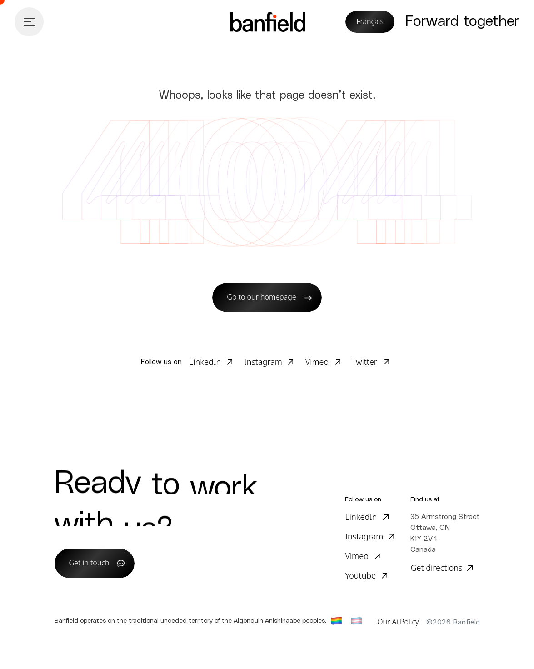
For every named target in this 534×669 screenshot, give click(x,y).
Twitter (364, 361)
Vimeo (317, 361)
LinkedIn (205, 361)
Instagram (263, 361)
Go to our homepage (261, 297)
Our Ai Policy (398, 622)
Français (370, 21)
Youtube (360, 575)
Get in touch (89, 563)
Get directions (436, 567)
